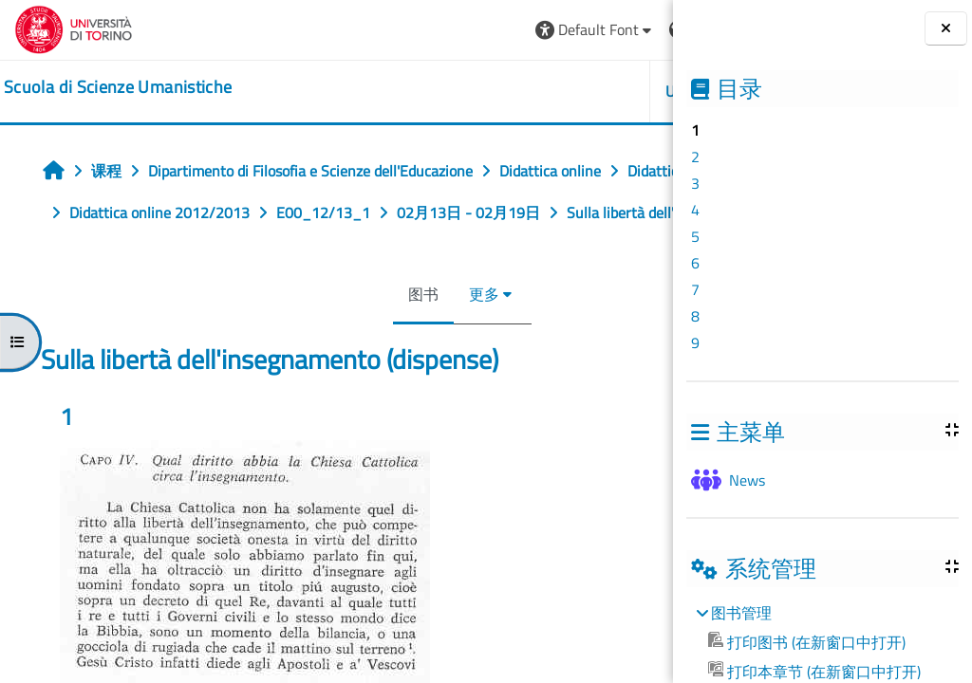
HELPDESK (559, 91)
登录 (628, 29)
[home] (118, 87)
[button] (362, 30)
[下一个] (666, 467)
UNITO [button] (455, 91)
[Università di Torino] (73, 27)
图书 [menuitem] (307, 335)
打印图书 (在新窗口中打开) (807, 642)
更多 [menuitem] (368, 335)
